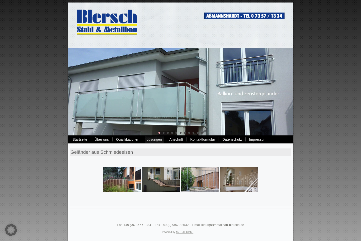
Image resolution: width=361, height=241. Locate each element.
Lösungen (154, 139)
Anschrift (176, 139)
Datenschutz (232, 139)
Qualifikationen (127, 139)
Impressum (257, 139)
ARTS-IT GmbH (184, 232)
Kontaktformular (202, 139)
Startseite (79, 139)
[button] (11, 230)
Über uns (102, 139)
